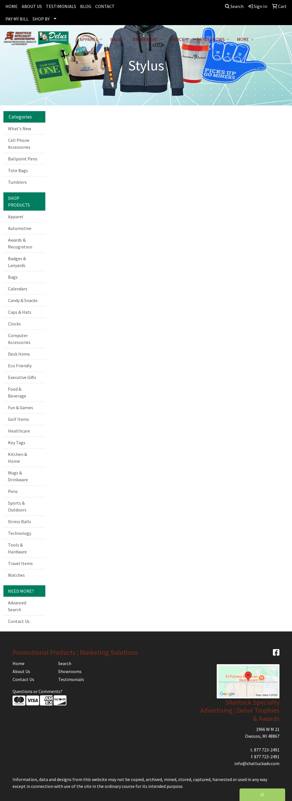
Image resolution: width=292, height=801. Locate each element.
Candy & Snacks (23, 300)
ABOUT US (32, 6)
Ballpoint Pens (22, 159)
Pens (13, 491)
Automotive (19, 228)
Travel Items (20, 563)
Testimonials (71, 679)
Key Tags (16, 442)
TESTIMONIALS (61, 6)
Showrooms (70, 671)
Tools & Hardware (17, 548)
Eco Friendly (20, 365)
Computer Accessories (19, 339)
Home (19, 663)
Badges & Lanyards (17, 262)
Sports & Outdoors (17, 506)
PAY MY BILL (17, 19)
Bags (117, 39)
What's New (19, 128)
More (245, 39)
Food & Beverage (17, 392)
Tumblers (17, 182)
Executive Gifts (22, 377)
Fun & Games (20, 407)
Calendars (17, 289)
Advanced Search (17, 606)
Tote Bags (18, 170)
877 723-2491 (266, 750)
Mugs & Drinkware (18, 476)
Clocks (14, 324)
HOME (11, 6)
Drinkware (148, 39)
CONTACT (105, 6)
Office (179, 39)
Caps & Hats (19, 312)
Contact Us (19, 621)
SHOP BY (41, 19)
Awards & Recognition (20, 243)
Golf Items (18, 419)
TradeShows (213, 39)
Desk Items (19, 354)
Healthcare (19, 431)
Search (234, 6)
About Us (21, 671)
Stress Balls (19, 521)
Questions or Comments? (37, 691)
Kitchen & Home (17, 457)
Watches (16, 575)
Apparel (91, 39)
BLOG (85, 6)
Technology (19, 533)
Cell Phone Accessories (19, 143)
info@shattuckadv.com (256, 763)
